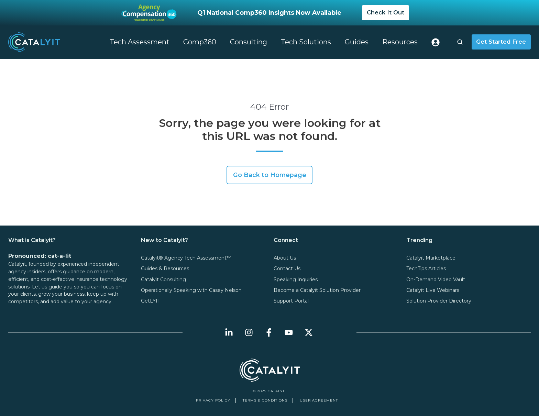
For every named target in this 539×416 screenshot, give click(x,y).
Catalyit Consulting (163, 279)
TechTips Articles (426, 268)
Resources (400, 42)
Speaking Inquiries (296, 279)
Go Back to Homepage (269, 174)
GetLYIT (150, 301)
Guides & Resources (165, 268)
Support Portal (291, 301)
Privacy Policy (213, 400)
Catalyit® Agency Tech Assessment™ (186, 258)
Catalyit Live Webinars (432, 290)
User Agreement (319, 400)
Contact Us (287, 268)
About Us (285, 258)
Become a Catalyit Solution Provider (317, 290)
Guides (356, 42)
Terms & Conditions (265, 400)
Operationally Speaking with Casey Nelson (191, 290)
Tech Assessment (139, 42)
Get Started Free (501, 41)
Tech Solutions (306, 42)
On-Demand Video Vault (435, 279)
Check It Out (385, 12)
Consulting (248, 42)
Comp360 (199, 42)
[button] (459, 42)
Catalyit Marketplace (430, 258)
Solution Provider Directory (438, 301)
